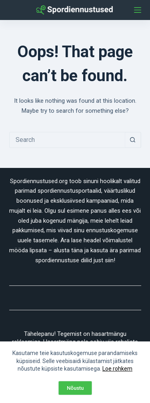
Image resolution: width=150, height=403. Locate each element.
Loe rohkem (117, 368)
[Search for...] (67, 140)
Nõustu (75, 388)
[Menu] (137, 10)
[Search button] (133, 140)
